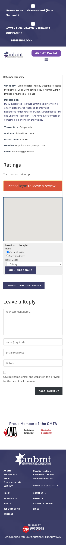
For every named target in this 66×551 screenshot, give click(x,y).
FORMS (38, 498)
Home (7, 493)
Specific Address (16, 256)
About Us (39, 493)
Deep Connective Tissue (31, 89)
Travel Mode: (11, 259)
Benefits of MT (13, 509)
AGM (7, 503)
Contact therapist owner (24, 285)
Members (10, 498)
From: (8, 248)
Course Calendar (43, 504)
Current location (16, 252)
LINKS (37, 509)
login (23, 185)
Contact (8, 514)
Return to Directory (13, 77)
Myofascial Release (25, 94)
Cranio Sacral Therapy (29, 85)
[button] (46, 59)
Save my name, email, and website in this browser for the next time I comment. (31, 379)
